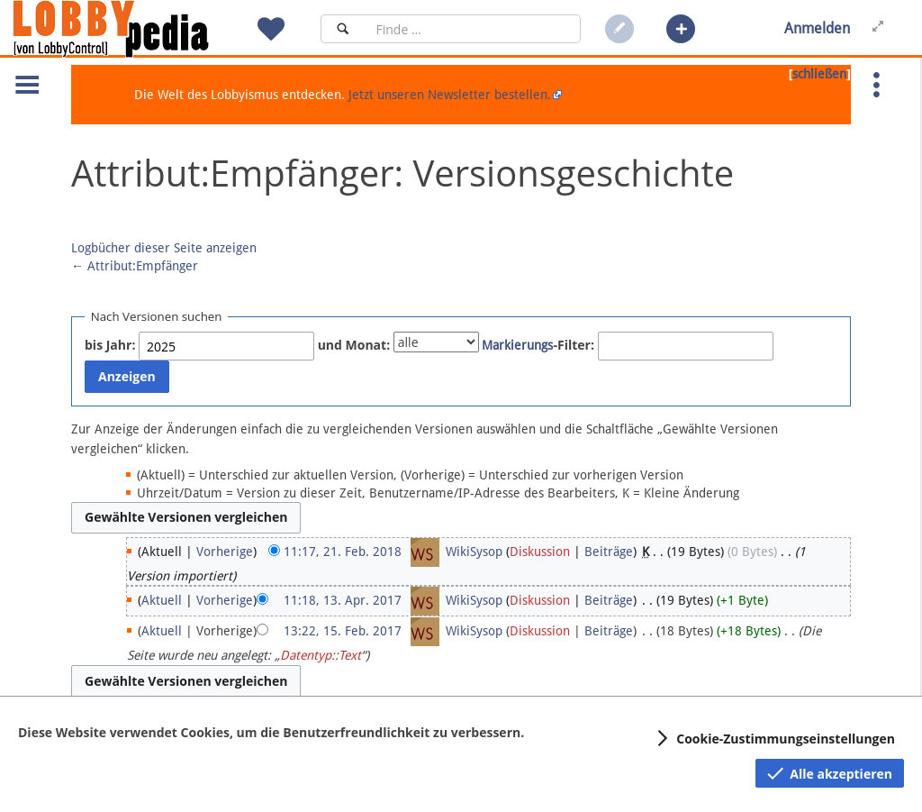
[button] (680, 28)
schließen (819, 74)
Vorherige (224, 551)
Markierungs (517, 345)
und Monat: (354, 344)
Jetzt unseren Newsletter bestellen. (449, 94)
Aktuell (161, 600)
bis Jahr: (110, 344)
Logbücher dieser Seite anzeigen (164, 248)
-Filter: (537, 344)
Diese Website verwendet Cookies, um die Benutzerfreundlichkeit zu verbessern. (271, 732)
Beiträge (608, 551)
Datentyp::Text (320, 655)
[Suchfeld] (473, 28)
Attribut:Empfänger (142, 266)
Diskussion (540, 551)
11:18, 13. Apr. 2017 (343, 600)
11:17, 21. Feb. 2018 (343, 551)
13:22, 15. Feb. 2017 (343, 631)
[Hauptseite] (141, 29)
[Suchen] (343, 28)
